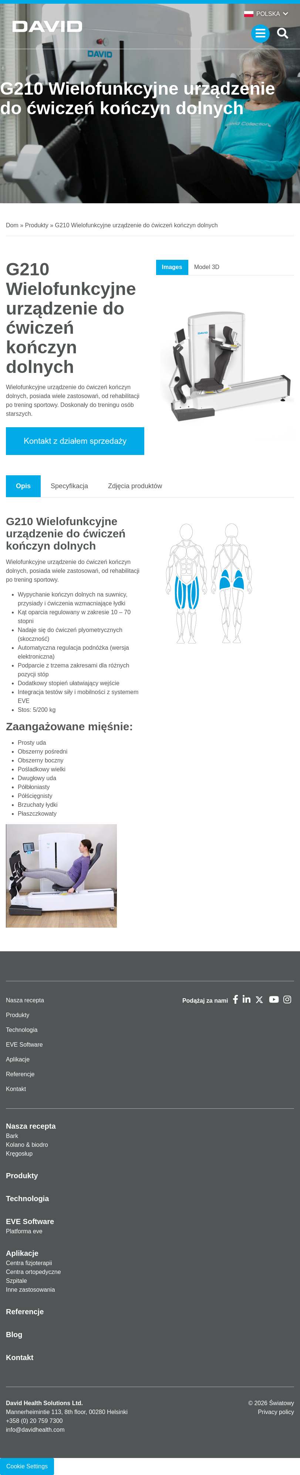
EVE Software (24, 1044)
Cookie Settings (27, 1466)
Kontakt (16, 1089)
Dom (12, 225)
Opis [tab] (23, 486)
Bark (12, 1136)
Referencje (20, 1074)
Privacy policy (276, 1412)
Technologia (21, 1030)
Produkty (36, 225)
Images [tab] (172, 267)
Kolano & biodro (27, 1145)
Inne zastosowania (30, 1290)
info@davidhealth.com (35, 1430)
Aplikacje (18, 1059)
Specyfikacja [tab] (69, 486)
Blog (14, 1334)
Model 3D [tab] (206, 267)
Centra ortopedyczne (33, 1272)
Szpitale (16, 1281)
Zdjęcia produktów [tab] (135, 486)
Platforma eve (24, 1231)
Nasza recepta (25, 1000)
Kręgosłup (19, 1154)
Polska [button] (262, 14)
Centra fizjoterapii (29, 1263)
